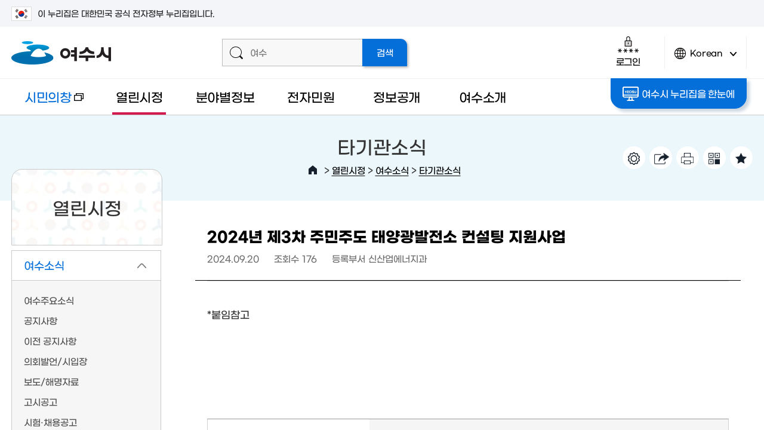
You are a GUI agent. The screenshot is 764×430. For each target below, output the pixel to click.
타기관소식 (440, 169)
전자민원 (310, 96)
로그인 (628, 51)
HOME (313, 170)
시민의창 (47, 102)
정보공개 (396, 96)
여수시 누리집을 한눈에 (678, 94)
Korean (705, 58)
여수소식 (392, 169)
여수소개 (482, 96)
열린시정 (139, 96)
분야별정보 (225, 96)
